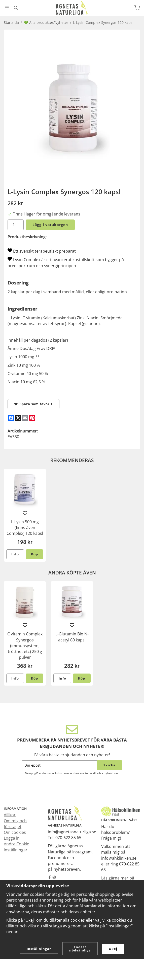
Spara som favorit (33, 404)
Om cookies (15, 832)
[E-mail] (25, 418)
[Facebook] (11, 418)
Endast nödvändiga (80, 948)
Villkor (10, 815)
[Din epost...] (59, 765)
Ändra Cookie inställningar (16, 846)
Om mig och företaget (15, 823)
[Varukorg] (137, 7)
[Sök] (15, 8)
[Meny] (7, 7)
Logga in (12, 838)
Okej (113, 948)
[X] (18, 418)
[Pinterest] (32, 418)
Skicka (109, 765)
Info (15, 554)
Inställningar (39, 948)
